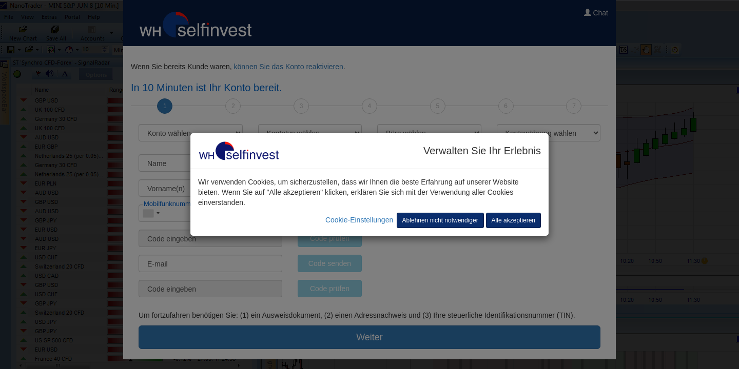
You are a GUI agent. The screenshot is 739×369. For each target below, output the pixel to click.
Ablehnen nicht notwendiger (440, 220)
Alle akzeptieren (513, 220)
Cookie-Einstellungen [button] (359, 220)
